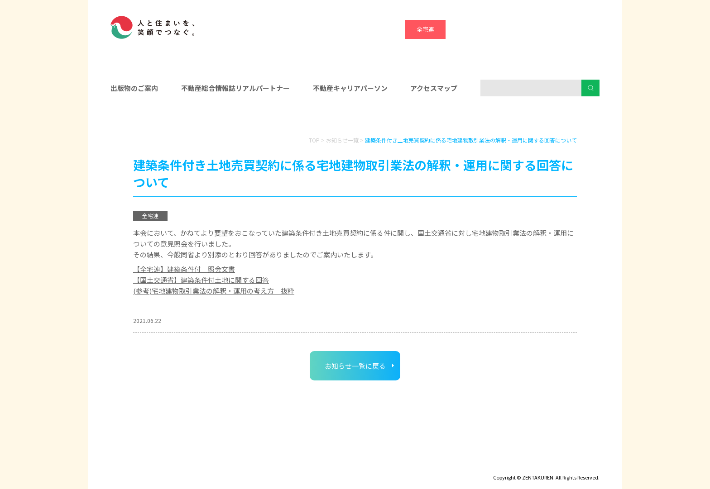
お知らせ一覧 (342, 140)
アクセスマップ (433, 88)
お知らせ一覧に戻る (355, 365)
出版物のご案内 (134, 88)
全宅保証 (466, 29)
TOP (314, 140)
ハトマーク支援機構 (547, 29)
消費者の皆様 (522, 118)
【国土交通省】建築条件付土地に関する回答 (201, 280)
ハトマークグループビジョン (331, 465)
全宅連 (425, 29)
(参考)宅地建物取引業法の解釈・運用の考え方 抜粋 (213, 290)
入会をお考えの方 (355, 118)
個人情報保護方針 (254, 465)
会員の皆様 (189, 118)
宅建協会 (506, 29)
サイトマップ (196, 465)
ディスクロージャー (136, 465)
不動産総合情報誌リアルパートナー (235, 88)
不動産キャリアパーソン (350, 88)
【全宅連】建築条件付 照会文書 (184, 269)
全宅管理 (588, 29)
